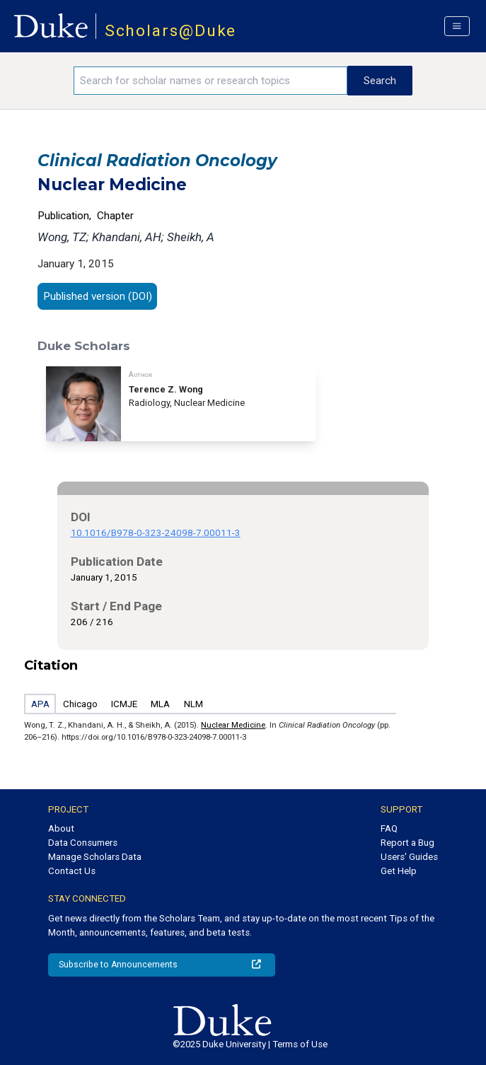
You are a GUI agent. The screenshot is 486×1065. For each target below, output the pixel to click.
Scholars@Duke (171, 30)
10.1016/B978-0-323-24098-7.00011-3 (156, 533)
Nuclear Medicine (233, 725)
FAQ (389, 828)
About (61, 828)
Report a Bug (407, 842)
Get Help (399, 871)
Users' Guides (409, 856)
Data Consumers (82, 842)
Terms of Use (300, 1044)
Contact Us (72, 871)
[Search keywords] (210, 80)
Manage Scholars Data (94, 856)
